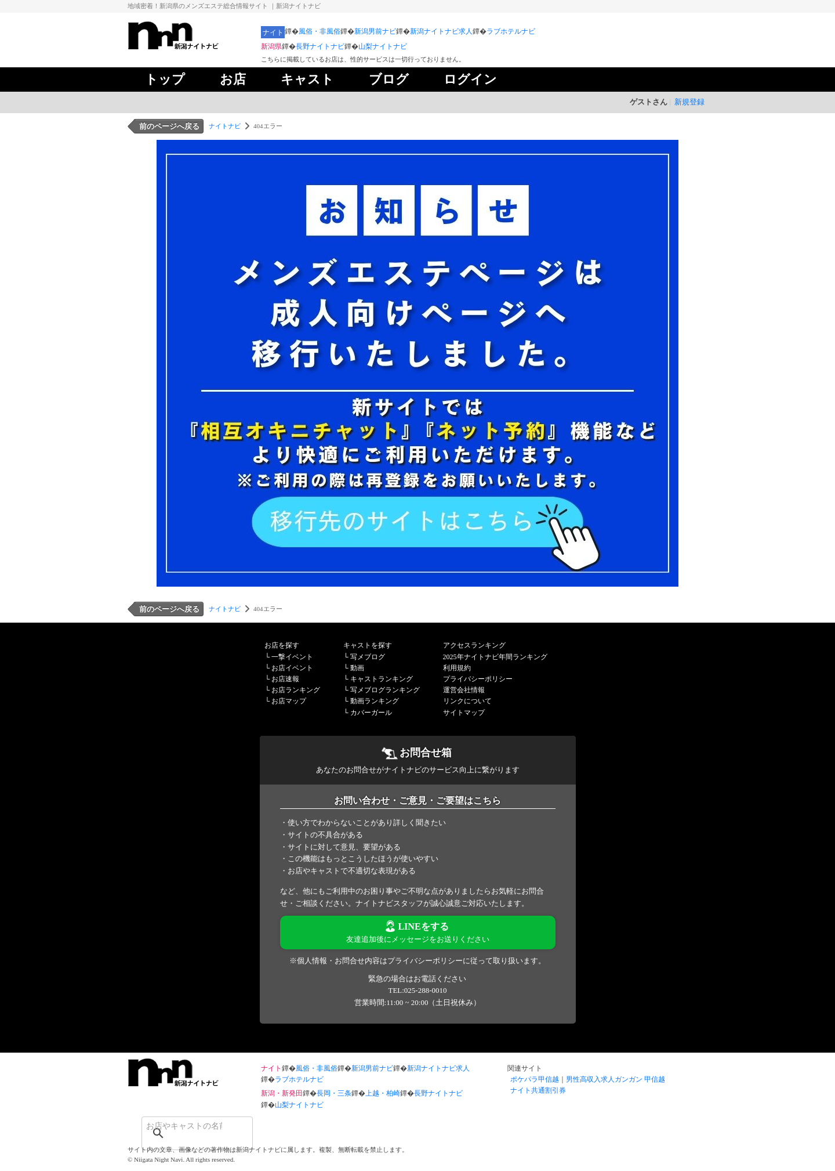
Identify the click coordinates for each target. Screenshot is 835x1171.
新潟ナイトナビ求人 (441, 31)
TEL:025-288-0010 (417, 990)
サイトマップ (464, 713)
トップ (165, 79)
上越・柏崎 (382, 1093)
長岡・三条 (334, 1093)
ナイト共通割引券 (538, 1090)
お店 (233, 79)
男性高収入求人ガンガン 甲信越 (615, 1079)
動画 (357, 668)
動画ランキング (374, 701)
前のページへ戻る (169, 126)
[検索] (182, 1125)
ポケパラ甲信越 (534, 1079)
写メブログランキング (385, 690)
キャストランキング (381, 679)
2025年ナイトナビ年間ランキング (495, 657)
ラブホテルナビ (511, 31)
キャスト (307, 79)
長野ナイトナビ (320, 46)
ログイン (470, 79)
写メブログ (367, 657)
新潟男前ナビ (375, 31)
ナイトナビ (225, 125)
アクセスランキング (474, 645)
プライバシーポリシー (478, 679)
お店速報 (285, 679)
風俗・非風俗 (319, 31)
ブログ (389, 79)
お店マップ (288, 701)
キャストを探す (367, 645)
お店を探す (281, 645)
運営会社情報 (464, 690)
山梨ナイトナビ (382, 46)
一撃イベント (292, 657)
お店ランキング (295, 690)
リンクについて (467, 701)
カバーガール (371, 713)
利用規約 (457, 668)
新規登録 (689, 101)
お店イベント (292, 668)
